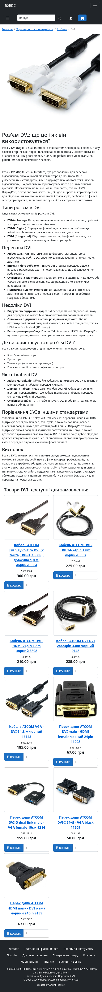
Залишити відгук (70, 961)
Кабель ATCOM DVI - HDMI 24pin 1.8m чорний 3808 (26, 645)
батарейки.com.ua (48, 979)
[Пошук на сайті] (59, 18)
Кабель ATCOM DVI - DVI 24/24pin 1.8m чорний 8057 (75, 550)
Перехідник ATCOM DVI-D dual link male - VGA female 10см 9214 (26, 822)
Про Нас (12, 955)
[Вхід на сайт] (71, 18)
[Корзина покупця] (82, 18)
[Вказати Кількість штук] (36, 585)
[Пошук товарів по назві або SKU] (36, 18)
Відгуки (49, 961)
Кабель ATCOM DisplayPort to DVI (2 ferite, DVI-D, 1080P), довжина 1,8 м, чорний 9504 (26, 555)
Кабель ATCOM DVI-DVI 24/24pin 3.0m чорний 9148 (75, 645)
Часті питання (30, 961)
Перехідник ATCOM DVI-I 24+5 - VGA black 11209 (75, 822)
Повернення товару (65, 955)
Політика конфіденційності (41, 949)
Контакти (89, 955)
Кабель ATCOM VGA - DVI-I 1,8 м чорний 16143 (26, 731)
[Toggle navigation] (95, 5)
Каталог (13, 949)
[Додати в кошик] (13, 585)
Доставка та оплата (35, 955)
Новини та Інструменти (78, 949)
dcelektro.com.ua (68, 979)
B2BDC (10, 5)
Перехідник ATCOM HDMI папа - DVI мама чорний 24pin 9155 (26, 908)
